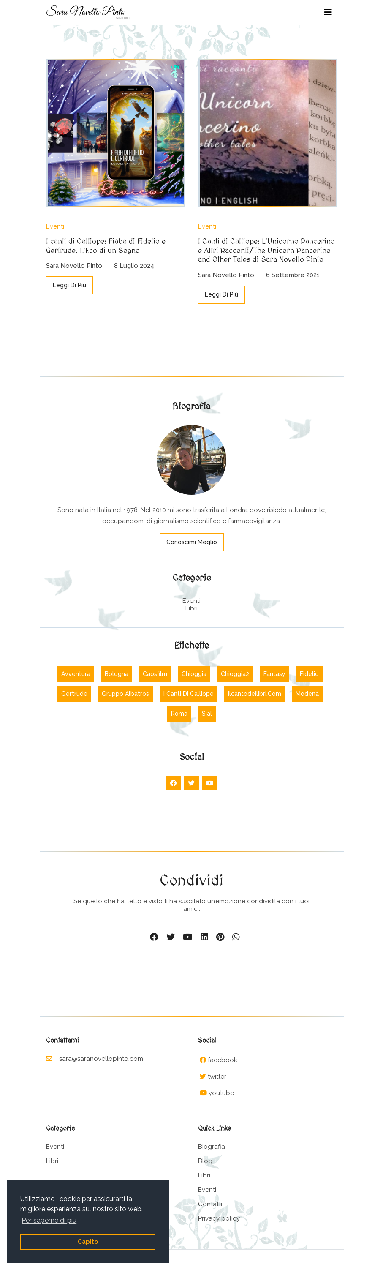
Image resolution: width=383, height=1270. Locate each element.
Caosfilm (155, 673)
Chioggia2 (235, 673)
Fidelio (309, 673)
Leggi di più (69, 285)
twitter (217, 1076)
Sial (207, 713)
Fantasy (274, 673)
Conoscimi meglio (191, 542)
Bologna (116, 673)
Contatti (210, 1204)
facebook (222, 1060)
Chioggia (194, 673)
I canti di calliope (188, 693)
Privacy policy (219, 1218)
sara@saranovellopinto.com (94, 1059)
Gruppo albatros (125, 693)
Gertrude (74, 693)
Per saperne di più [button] (49, 1220)
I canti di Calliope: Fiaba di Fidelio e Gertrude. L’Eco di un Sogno (106, 246)
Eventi (55, 226)
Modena (307, 693)
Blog (205, 1161)
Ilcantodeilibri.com (254, 693)
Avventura (75, 673)
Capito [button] (88, 1241)
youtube (221, 1093)
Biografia (211, 1146)
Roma (179, 713)
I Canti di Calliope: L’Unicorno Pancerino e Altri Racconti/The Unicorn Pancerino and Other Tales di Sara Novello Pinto (266, 250)
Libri (191, 608)
